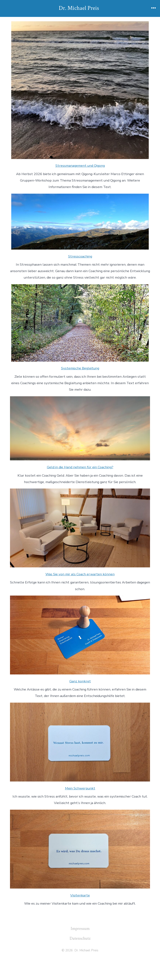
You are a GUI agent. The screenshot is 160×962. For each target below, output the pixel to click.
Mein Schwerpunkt (80, 788)
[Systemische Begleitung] (80, 322)
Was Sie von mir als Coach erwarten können (80, 574)
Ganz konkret (80, 681)
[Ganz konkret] (80, 635)
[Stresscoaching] (80, 222)
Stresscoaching (80, 256)
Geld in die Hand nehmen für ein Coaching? (80, 467)
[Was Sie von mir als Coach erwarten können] (80, 528)
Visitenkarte (80, 895)
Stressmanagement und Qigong (80, 165)
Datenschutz (80, 938)
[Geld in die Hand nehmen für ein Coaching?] (80, 428)
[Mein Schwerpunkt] (80, 742)
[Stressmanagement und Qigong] (80, 90)
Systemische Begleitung (80, 368)
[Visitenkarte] (80, 849)
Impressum (80, 928)
